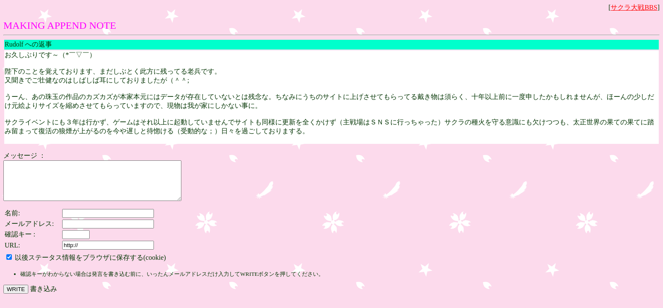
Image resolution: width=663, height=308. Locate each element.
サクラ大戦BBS (634, 7)
